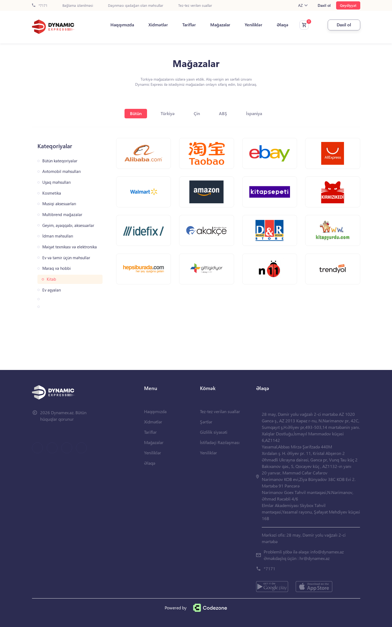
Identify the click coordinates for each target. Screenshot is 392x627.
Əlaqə (282, 24)
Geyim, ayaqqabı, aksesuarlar (68, 225)
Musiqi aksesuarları (59, 203)
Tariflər (189, 24)
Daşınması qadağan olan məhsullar (135, 6)
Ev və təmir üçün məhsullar (66, 257)
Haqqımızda (122, 24)
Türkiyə (168, 113)
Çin (197, 113)
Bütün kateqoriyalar (59, 160)
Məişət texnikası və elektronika (69, 246)
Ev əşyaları (51, 290)
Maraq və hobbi (56, 268)
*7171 (39, 6)
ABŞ (223, 113)
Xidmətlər (158, 24)
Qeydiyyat (348, 5)
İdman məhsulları (57, 236)
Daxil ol (324, 5)
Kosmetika (51, 193)
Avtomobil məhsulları (61, 171)
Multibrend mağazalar (62, 214)
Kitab (51, 279)
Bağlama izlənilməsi (77, 6)
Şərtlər (206, 422)
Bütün (136, 113)
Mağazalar (220, 24)
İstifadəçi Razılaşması (220, 442)
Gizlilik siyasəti (213, 432)
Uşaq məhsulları (56, 182)
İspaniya (254, 113)
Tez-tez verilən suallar (195, 6)
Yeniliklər (253, 24)
